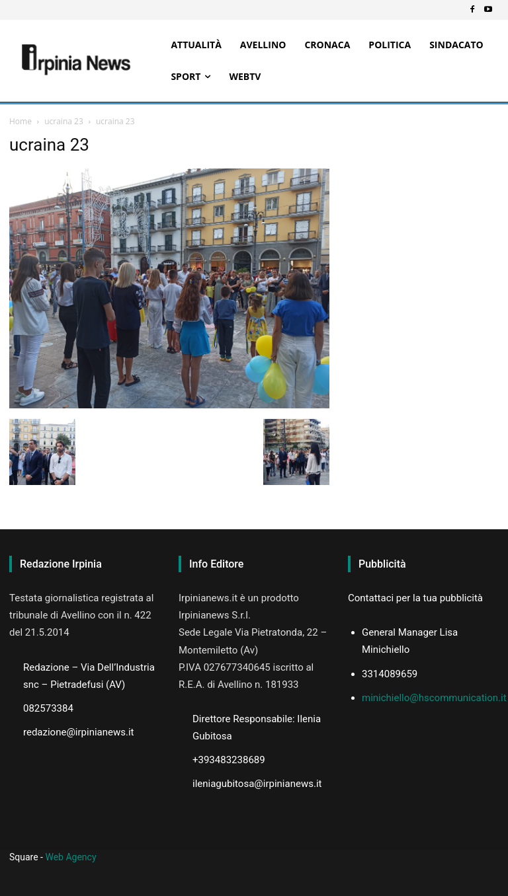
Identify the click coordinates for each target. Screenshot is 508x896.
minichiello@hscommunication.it (434, 698)
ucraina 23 (63, 121)
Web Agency (70, 857)
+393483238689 (228, 760)
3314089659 (389, 674)
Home (20, 121)
